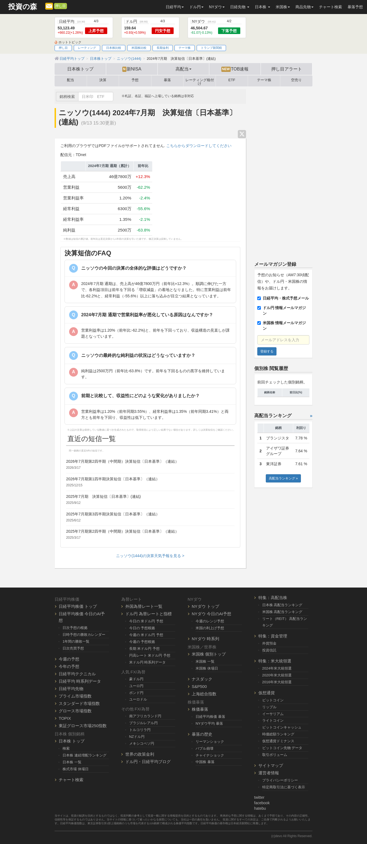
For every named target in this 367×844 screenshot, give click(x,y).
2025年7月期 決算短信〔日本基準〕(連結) (103, 496)
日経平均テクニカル (77, 673)
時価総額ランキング (278, 734)
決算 (102, 80)
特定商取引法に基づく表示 (283, 787)
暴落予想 (355, 7)
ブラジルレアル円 (143, 723)
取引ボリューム (274, 755)
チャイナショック (210, 755)
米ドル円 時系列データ (147, 662)
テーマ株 (185, 47)
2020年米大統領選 (277, 675)
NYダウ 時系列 (205, 638)
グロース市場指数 (75, 710)
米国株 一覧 (205, 661)
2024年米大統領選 (277, 668)
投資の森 (22, 7)
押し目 (60, 6)
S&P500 (199, 686)
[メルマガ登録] (49, 6)
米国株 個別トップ (209, 654)
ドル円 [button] (196, 7)
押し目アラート (286, 68)
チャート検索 (330, 7)
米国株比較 (138, 47)
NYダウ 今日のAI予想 (211, 613)
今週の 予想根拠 (142, 642)
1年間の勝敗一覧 (76, 641)
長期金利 (163, 47)
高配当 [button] (183, 68)
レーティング (87, 47)
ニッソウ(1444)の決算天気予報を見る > (150, 556)
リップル (269, 707)
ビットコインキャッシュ (281, 727)
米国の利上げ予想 (210, 628)
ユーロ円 (136, 686)
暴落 (167, 80)
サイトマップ (270, 765)
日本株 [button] (262, 7)
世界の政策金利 (139, 754)
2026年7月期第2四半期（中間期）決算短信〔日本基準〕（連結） (122, 461)
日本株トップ (80, 68)
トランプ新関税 (211, 47)
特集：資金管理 (272, 636)
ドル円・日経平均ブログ (148, 761)
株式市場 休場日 (76, 769)
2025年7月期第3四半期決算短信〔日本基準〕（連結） (113, 514)
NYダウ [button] (217, 7)
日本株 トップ (71, 741)
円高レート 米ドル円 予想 (149, 655)
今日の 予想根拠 (142, 628)
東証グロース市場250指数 (83, 725)
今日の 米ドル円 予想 (146, 621)
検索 (66, 748)
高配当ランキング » (283, 478)
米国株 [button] (283, 7)
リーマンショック (210, 741)
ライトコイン (273, 720)
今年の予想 (69, 666)
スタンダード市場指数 (79, 703)
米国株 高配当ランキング (282, 612)
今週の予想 (69, 659)
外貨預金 (269, 643)
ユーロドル (138, 699)
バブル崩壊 (204, 748)
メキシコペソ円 (141, 743)
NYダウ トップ (205, 606)
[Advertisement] (283, 171)
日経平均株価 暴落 (210, 717)
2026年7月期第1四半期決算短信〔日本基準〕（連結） (113, 479)
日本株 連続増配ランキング (84, 755)
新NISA (131, 69)
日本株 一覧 (72, 762)
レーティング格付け (199, 81)
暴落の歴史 (202, 734)
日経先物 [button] (239, 7)
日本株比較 (113, 47)
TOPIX (65, 718)
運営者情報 (268, 772)
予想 (135, 80)
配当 (70, 80)
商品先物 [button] (304, 7)
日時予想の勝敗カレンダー (84, 635)
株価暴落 (200, 709)
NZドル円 (137, 737)
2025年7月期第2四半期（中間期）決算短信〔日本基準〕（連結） (122, 531)
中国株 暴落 (205, 762)
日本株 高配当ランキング (282, 605)
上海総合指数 (204, 693)
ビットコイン (273, 700)
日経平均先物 (71, 688)
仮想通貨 (266, 692)
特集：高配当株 (272, 597)
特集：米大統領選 (274, 661)
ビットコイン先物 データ (282, 748)
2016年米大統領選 (277, 682)
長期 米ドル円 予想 (144, 649)
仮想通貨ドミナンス (278, 741)
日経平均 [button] (175, 7)
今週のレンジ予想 (210, 621)
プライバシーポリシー (280, 780)
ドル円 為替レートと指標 (148, 613)
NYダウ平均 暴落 (209, 723)
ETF (231, 80)
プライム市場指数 (75, 696)
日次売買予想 (73, 648)
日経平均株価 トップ (78, 606)
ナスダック (202, 679)
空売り (296, 80)
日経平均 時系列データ (80, 681)
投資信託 (269, 650)
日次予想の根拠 (75, 628)
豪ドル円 (136, 679)
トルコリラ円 (140, 730)
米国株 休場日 (207, 668)
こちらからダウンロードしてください (199, 145)
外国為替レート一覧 (143, 606)
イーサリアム (273, 714)
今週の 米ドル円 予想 (146, 635)
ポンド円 (136, 693)
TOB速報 (235, 69)
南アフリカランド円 (145, 716)
